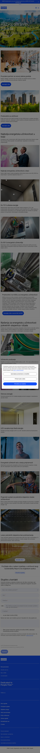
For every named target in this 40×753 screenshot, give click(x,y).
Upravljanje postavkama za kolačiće (20, 374)
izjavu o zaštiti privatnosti (18, 370)
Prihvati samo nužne (20, 379)
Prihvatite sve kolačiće (20, 383)
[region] (20, 376)
